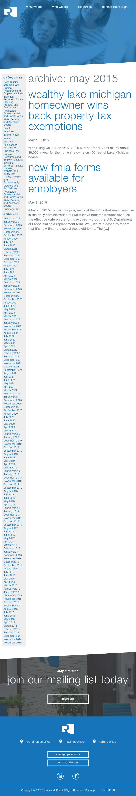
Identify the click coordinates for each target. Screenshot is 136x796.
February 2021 (12, 394)
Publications (10, 145)
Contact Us (109, 7)
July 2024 (9, 269)
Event (7, 128)
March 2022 (10, 350)
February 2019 (12, 471)
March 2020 (10, 431)
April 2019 (9, 464)
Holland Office (107, 742)
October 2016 (11, 562)
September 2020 (13, 410)
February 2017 (12, 548)
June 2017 (9, 535)
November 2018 (13, 481)
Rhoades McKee (10, 11)
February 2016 (12, 589)
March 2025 (10, 249)
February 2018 (12, 508)
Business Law (11, 85)
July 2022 (9, 336)
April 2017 (9, 542)
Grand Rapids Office (38, 742)
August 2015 (11, 609)
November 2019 (13, 444)
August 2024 (11, 266)
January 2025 (11, 256)
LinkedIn (60, 776)
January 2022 (11, 357)
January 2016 (11, 592)
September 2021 (13, 370)
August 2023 (11, 303)
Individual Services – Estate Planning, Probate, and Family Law (13, 102)
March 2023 (10, 316)
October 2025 (11, 232)
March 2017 (10, 545)
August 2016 (11, 569)
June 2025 (9, 245)
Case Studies (11, 82)
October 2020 (11, 407)
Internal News (11, 135)
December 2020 (13, 400)
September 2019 (13, 451)
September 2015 (13, 606)
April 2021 (9, 387)
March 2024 (10, 279)
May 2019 (9, 461)
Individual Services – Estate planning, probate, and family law (13, 168)
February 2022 (12, 353)
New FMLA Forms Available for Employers (64, 179)
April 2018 (9, 505)
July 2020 (9, 417)
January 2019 (11, 474)
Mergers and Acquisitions (11, 187)
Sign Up (68, 699)
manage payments (68, 754)
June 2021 (9, 380)
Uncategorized (12, 209)
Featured (9, 132)
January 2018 (11, 511)
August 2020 (11, 414)
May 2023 (9, 309)
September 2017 (13, 525)
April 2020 (9, 427)
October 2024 (11, 262)
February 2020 (12, 434)
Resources (85, 7)
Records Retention (68, 762)
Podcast (8, 142)
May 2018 (9, 501)
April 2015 (9, 622)
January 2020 (11, 437)
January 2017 (11, 552)
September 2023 (13, 299)
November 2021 (13, 363)
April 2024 (9, 276)
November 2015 (13, 599)
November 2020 (13, 404)
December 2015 (13, 596)
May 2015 (9, 619)
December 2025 (13, 225)
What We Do (34, 7)
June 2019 (9, 458)
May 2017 (9, 538)
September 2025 (13, 235)
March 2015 (10, 626)
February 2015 (12, 629)
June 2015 (9, 616)
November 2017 (13, 518)
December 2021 (13, 360)
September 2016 (13, 565)
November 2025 (13, 229)
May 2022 (9, 343)
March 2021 (10, 390)
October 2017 (11, 522)
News (7, 138)
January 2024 (11, 286)
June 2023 (9, 306)
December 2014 (13, 636)
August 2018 (11, 491)
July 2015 (9, 612)
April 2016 (9, 582)
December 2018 (13, 478)
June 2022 (9, 340)
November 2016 (13, 559)
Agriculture (10, 148)
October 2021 (11, 367)
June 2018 (9, 498)
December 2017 (13, 515)
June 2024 (9, 272)
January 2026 (11, 222)
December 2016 (13, 555)
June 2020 (9, 421)
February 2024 (12, 283)
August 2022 (11, 333)
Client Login (120, 7)
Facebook (75, 776)
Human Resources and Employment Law (13, 91)
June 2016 (9, 575)
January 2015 (11, 633)
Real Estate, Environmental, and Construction (13, 114)
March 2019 (10, 468)
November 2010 (13, 643)
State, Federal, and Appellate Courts (12, 122)
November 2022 (13, 326)
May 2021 (9, 383)
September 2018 (13, 488)
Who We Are (60, 7)
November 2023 (13, 293)
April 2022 (9, 346)
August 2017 (11, 528)
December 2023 (13, 289)
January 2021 (11, 397)
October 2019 (11, 447)
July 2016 (9, 572)
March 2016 (10, 585)
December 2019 (13, 441)
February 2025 (12, 252)
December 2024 (13, 259)
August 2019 (11, 454)
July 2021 (9, 377)
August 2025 (11, 239)
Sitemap (90, 790)
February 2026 (12, 219)
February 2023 (12, 320)
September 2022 (13, 330)
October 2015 (11, 602)
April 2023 (9, 313)
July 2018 (9, 495)
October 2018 (11, 484)
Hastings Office (75, 742)
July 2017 (9, 532)
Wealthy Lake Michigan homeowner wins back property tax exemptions (80, 111)
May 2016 (9, 579)
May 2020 (9, 424)
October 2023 (11, 296)
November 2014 (13, 639)
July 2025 (9, 242)
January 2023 (11, 323)
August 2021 (11, 373)
